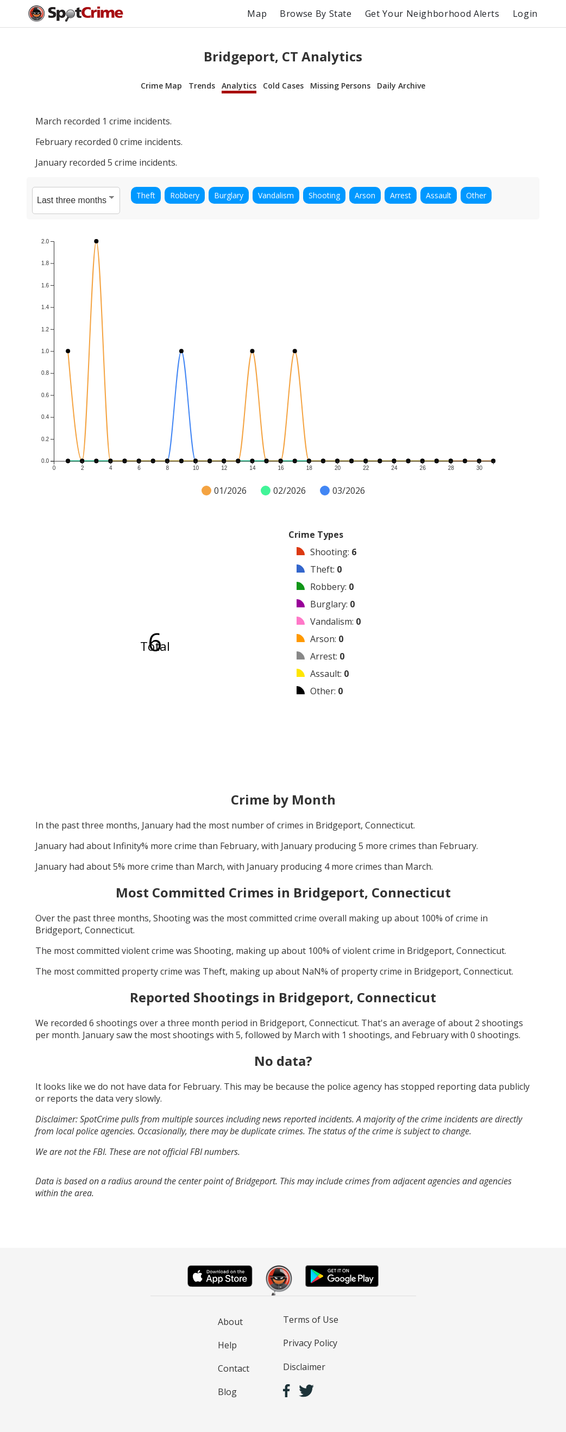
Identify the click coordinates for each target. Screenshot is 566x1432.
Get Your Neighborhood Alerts (432, 14)
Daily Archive (401, 85)
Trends (201, 85)
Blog (227, 1392)
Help (227, 1345)
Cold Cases (283, 85)
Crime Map (161, 85)
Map (257, 14)
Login (525, 14)
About (230, 1322)
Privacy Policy (310, 1343)
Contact (233, 1368)
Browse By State (316, 14)
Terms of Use (310, 1320)
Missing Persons (340, 85)
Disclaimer (304, 1367)
